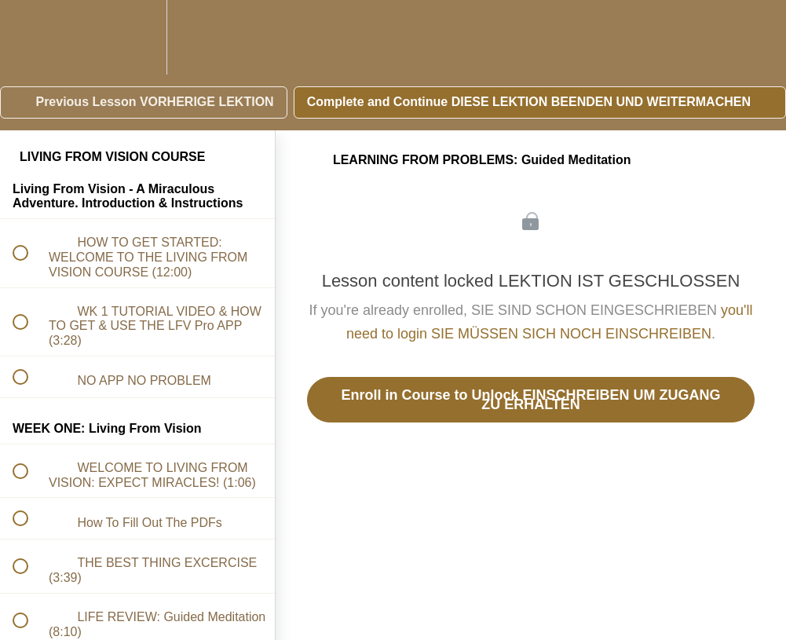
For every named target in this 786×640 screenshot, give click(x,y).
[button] (29, 37)
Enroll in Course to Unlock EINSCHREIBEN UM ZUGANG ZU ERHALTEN (530, 399)
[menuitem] (137, 37)
